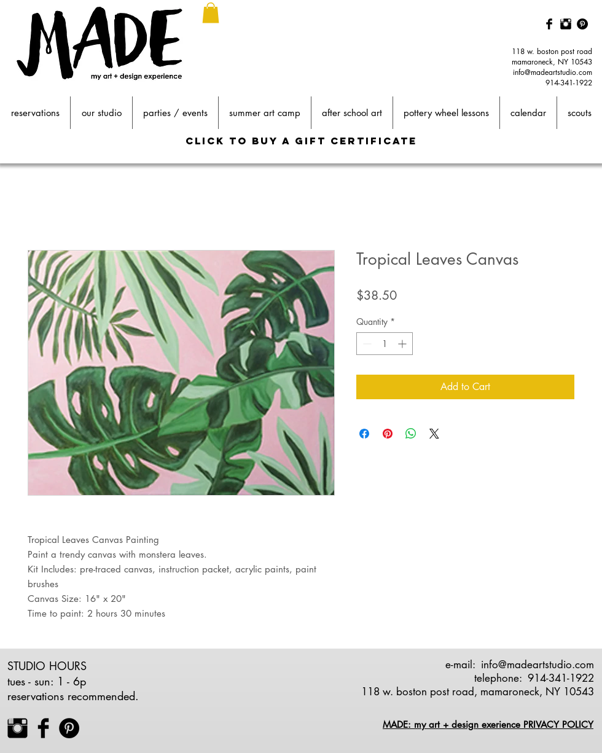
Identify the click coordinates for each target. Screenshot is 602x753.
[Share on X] (434, 433)
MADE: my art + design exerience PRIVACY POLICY (488, 724)
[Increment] (403, 343)
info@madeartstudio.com (552, 72)
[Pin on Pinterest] (387, 433)
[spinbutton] (384, 343)
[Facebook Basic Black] (549, 23)
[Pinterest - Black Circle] (582, 23)
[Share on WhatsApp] (411, 433)
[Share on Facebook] (364, 433)
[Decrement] (365, 343)
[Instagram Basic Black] (565, 23)
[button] (210, 12)
